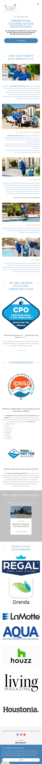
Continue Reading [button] (21, 532)
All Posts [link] (10, 502)
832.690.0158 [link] (22, 17)
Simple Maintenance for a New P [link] (22, 504)
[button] (38, 4)
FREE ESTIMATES (21, 40)
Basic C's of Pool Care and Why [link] (25, 502)
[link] (10, 4)
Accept (21, 760)
